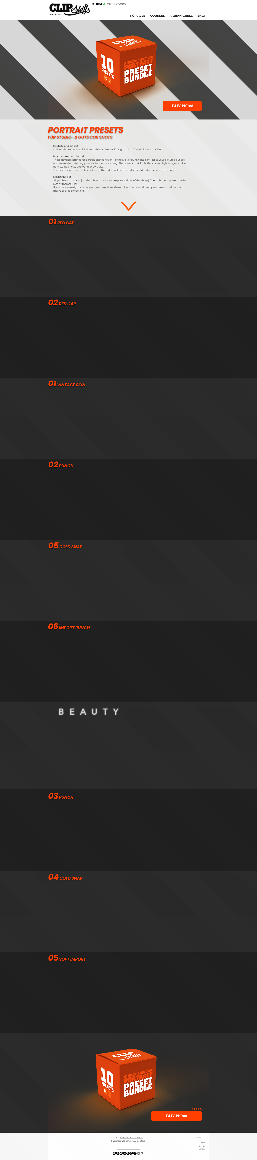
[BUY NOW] (182, 106)
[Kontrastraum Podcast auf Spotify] (100, 4)
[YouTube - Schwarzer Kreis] (124, 1153)
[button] (181, 15)
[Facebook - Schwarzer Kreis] (135, 1153)
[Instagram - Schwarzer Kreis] (114, 1153)
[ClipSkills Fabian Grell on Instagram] (93, 4)
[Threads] (117, 1153)
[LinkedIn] (128, 1153)
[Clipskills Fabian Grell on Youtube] (97, 4)
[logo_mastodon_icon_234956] (131, 1153)
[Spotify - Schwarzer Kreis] (121, 1153)
